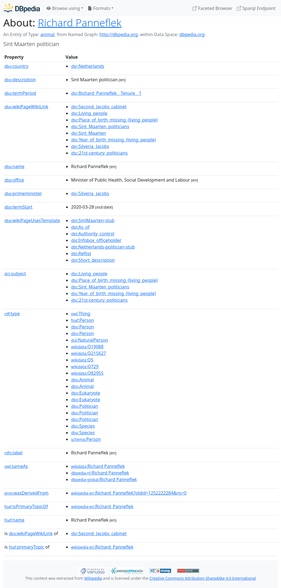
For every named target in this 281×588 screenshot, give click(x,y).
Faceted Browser (213, 8)
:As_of (80, 227)
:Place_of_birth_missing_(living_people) (114, 120)
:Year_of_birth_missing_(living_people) (113, 140)
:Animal (82, 380)
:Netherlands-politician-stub (103, 247)
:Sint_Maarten (88, 133)
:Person (82, 320)
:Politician (84, 406)
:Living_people (89, 113)
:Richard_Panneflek (102, 506)
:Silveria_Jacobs (90, 146)
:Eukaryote (85, 393)
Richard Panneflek (79, 22)
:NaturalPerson (89, 340)
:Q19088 (87, 347)
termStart (18, 207)
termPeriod (20, 93)
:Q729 (84, 366)
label (13, 453)
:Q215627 (88, 353)
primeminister (23, 193)
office (14, 180)
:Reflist (81, 253)
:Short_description (93, 260)
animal (47, 34)
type (12, 314)
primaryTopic (26, 547)
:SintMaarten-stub (92, 220)
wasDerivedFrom (26, 493)
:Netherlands (87, 66)
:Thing (80, 314)
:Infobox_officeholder (96, 240)
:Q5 (82, 360)
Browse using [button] (63, 8)
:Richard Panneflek (98, 466)
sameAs (16, 466)
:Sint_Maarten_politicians (100, 126)
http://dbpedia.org (118, 34)
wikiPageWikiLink (26, 107)
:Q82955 (87, 373)
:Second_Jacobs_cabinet (98, 107)
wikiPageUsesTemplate (32, 220)
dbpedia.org (192, 34)
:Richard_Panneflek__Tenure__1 (106, 93)
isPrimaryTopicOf (26, 506)
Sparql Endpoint (256, 8)
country (16, 66)
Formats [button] (99, 8)
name (14, 166)
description (20, 80)
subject (15, 274)
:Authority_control (92, 234)
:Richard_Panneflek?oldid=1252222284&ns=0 (129, 493)
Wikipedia (93, 578)
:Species (83, 426)
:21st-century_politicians (99, 153)
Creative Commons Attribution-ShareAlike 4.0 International (202, 578)
